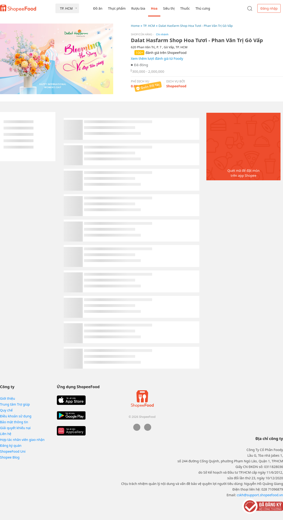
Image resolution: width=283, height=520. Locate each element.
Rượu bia (138, 8)
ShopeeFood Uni (12, 451)
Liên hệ (5, 433)
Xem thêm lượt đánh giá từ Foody (157, 58)
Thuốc (185, 8)
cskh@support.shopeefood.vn (260, 495)
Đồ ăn (97, 8)
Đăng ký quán (10, 445)
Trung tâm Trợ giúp (15, 404)
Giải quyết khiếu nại (15, 428)
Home (135, 26)
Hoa (154, 8)
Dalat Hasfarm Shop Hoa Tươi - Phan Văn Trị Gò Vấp (195, 26)
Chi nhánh (162, 34)
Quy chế (6, 410)
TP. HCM (149, 26)
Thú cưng (203, 8)
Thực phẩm (116, 8)
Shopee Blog (10, 457)
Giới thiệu (7, 398)
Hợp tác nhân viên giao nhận (22, 439)
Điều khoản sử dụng (15, 416)
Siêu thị (169, 8)
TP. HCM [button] (66, 8)
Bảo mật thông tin (14, 422)
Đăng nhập (269, 8)
